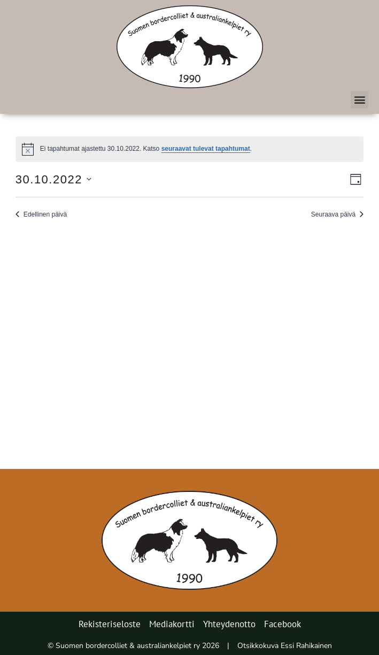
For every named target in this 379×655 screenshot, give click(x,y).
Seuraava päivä (337, 214)
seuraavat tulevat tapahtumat (205, 148)
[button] (359, 100)
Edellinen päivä (41, 214)
